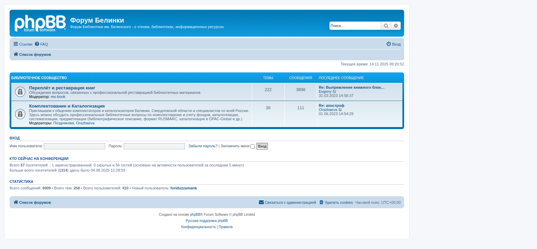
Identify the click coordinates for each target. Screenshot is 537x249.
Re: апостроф (332, 105)
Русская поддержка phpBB (207, 221)
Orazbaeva (85, 123)
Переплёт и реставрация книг (62, 87)
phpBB (195, 214)
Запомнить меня (238, 146)
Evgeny (325, 91)
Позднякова (63, 123)
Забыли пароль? (202, 146)
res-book (58, 97)
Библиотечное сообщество (39, 78)
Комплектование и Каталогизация (67, 106)
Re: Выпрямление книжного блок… (352, 87)
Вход (15, 138)
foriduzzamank (184, 188)
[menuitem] (41, 44)
